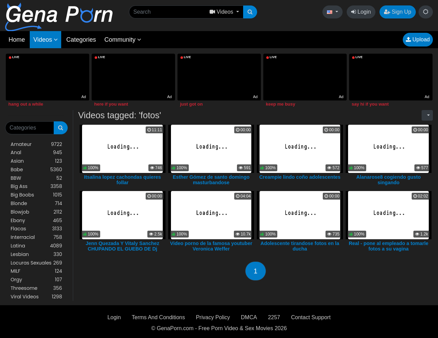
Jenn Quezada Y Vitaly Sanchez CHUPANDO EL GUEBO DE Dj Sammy (122, 249)
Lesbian (36, 254)
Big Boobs (36, 195)
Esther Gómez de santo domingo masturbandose (211, 179)
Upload (418, 39)
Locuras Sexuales (36, 263)
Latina (36, 245)
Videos (45, 39)
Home (17, 39)
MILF (36, 271)
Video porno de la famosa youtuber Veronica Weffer (211, 246)
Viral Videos (36, 296)
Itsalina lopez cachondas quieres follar (122, 179)
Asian (36, 161)
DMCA (249, 317)
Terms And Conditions (158, 317)
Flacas (36, 228)
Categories (81, 39)
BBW (36, 178)
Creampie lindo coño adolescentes (300, 177)
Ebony (36, 220)
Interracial (36, 237)
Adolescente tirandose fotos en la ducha (300, 246)
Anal (36, 152)
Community (122, 39)
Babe (36, 169)
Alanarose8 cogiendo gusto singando (388, 179)
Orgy (36, 279)
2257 (274, 317)
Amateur (36, 144)
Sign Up (397, 12)
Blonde (36, 203)
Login (361, 12)
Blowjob (36, 212)
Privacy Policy (213, 317)
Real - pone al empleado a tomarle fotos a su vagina (388, 246)
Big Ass (36, 186)
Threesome (36, 288)
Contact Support (311, 317)
